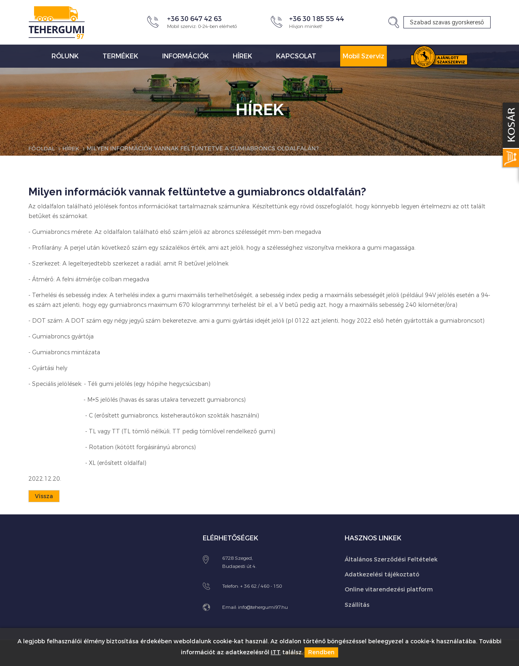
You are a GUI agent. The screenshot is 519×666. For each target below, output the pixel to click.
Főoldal (42, 148)
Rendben (321, 652)
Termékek (120, 56)
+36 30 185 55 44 (316, 19)
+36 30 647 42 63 (194, 19)
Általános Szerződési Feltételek (391, 559)
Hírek (242, 56)
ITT (276, 652)
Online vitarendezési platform (389, 589)
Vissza (44, 496)
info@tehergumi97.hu (263, 607)
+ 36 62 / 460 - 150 (261, 585)
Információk (185, 56)
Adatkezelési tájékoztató (382, 574)
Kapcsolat (296, 56)
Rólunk (65, 56)
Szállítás (357, 604)
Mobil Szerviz (363, 56)
